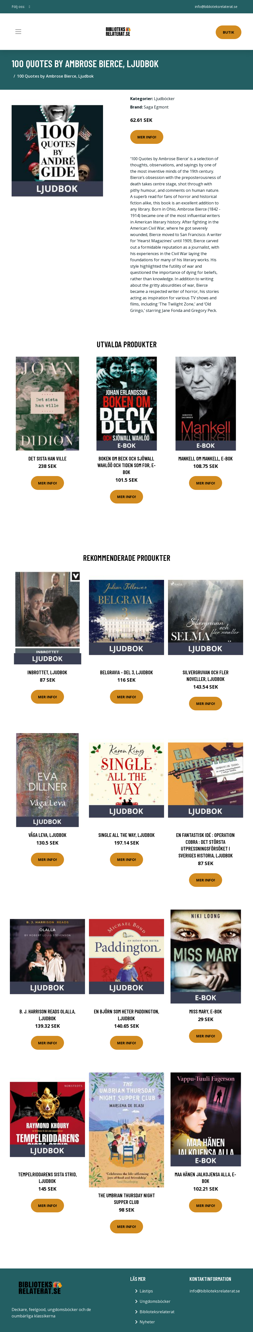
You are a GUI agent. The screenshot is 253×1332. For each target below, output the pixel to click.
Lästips (146, 1291)
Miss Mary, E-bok (205, 1011)
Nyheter (147, 1322)
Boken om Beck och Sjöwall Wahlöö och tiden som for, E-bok (126, 465)
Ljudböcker (164, 98)
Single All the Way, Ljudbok (126, 835)
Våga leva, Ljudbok (47, 835)
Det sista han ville (47, 458)
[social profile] (29, 6)
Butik (228, 32)
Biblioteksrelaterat (157, 1311)
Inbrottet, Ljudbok (47, 672)
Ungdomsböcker (155, 1301)
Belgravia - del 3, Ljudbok (126, 672)
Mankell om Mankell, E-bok (205, 458)
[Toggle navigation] (18, 31)
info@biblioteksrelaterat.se (216, 6)
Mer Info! (146, 136)
